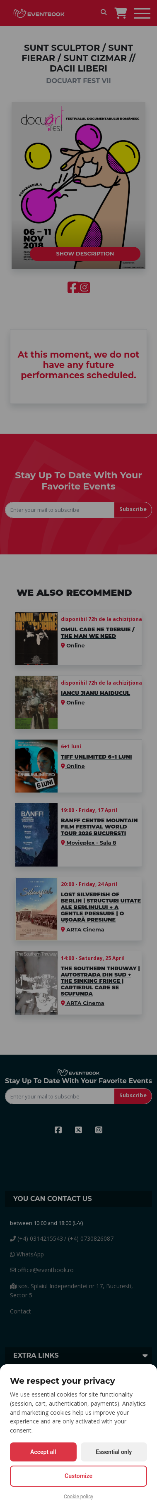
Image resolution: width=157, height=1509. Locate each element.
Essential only (114, 1452)
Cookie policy (78, 1496)
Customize (78, 1476)
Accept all (43, 1452)
